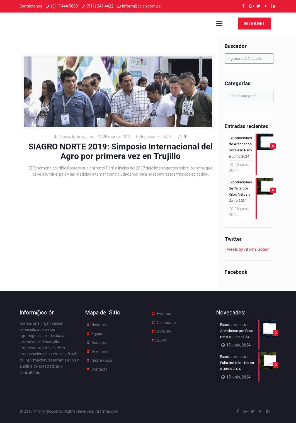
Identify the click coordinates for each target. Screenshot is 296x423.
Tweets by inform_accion (247, 249)
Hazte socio (101, 360)
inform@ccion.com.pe (141, 6)
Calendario (166, 322)
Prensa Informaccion (77, 136)
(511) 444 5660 (64, 6)
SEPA (162, 340)
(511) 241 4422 (100, 6)
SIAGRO (164, 331)
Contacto (99, 369)
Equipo (97, 333)
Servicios (99, 342)
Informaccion (106, 411)
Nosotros (99, 325)
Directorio (99, 351)
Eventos (164, 313)
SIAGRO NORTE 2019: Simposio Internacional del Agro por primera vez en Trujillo (120, 151)
